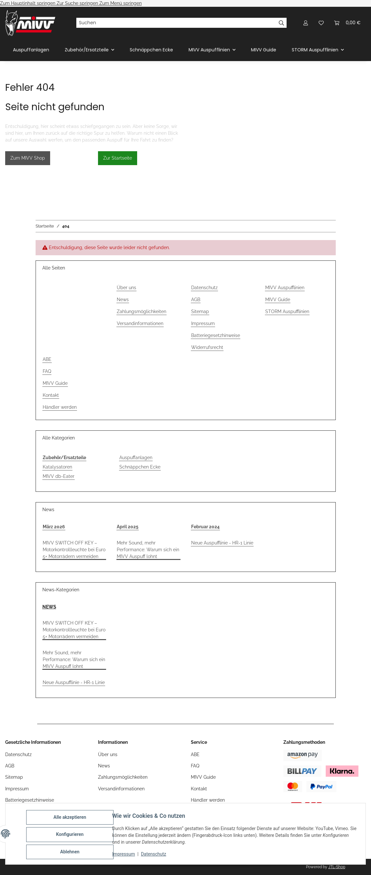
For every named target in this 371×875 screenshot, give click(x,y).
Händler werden (60, 407)
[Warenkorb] (347, 23)
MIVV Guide (263, 50)
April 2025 (127, 526)
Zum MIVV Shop (27, 158)
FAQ (47, 371)
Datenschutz (155, 855)
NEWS (49, 606)
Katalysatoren (57, 466)
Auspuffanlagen (135, 457)
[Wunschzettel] (321, 23)
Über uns (126, 287)
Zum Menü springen (120, 3)
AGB (195, 299)
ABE (47, 359)
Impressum (125, 855)
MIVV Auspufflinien (284, 287)
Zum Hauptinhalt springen (28, 3)
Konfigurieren (71, 835)
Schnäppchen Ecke (139, 466)
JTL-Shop (336, 867)
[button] (305, 23)
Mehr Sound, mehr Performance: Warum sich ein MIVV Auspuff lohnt (148, 549)
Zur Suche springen (78, 3)
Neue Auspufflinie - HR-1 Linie (222, 542)
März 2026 (54, 526)
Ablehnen (71, 852)
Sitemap (200, 311)
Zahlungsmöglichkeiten (141, 311)
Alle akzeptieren (71, 818)
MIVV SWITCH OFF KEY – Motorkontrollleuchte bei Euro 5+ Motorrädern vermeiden (74, 549)
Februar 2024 (205, 526)
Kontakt (51, 395)
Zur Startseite (117, 158)
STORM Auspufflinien (287, 311)
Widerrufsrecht (207, 347)
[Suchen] (176, 22)
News (123, 299)
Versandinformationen (140, 323)
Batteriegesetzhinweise (215, 335)
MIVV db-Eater (58, 476)
